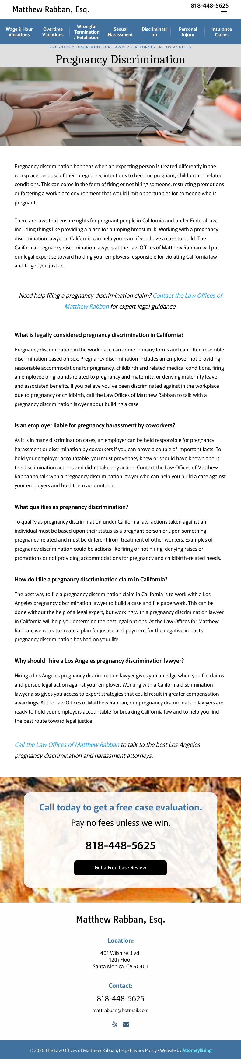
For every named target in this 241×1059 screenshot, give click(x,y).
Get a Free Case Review (120, 866)
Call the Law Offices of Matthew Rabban (67, 743)
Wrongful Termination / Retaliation (87, 31)
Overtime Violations (53, 31)
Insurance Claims (221, 31)
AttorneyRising (196, 1049)
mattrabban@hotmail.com (120, 1009)
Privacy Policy (143, 1049)
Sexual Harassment (120, 31)
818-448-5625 (210, 5)
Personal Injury (188, 31)
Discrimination (154, 31)
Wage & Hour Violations (19, 31)
